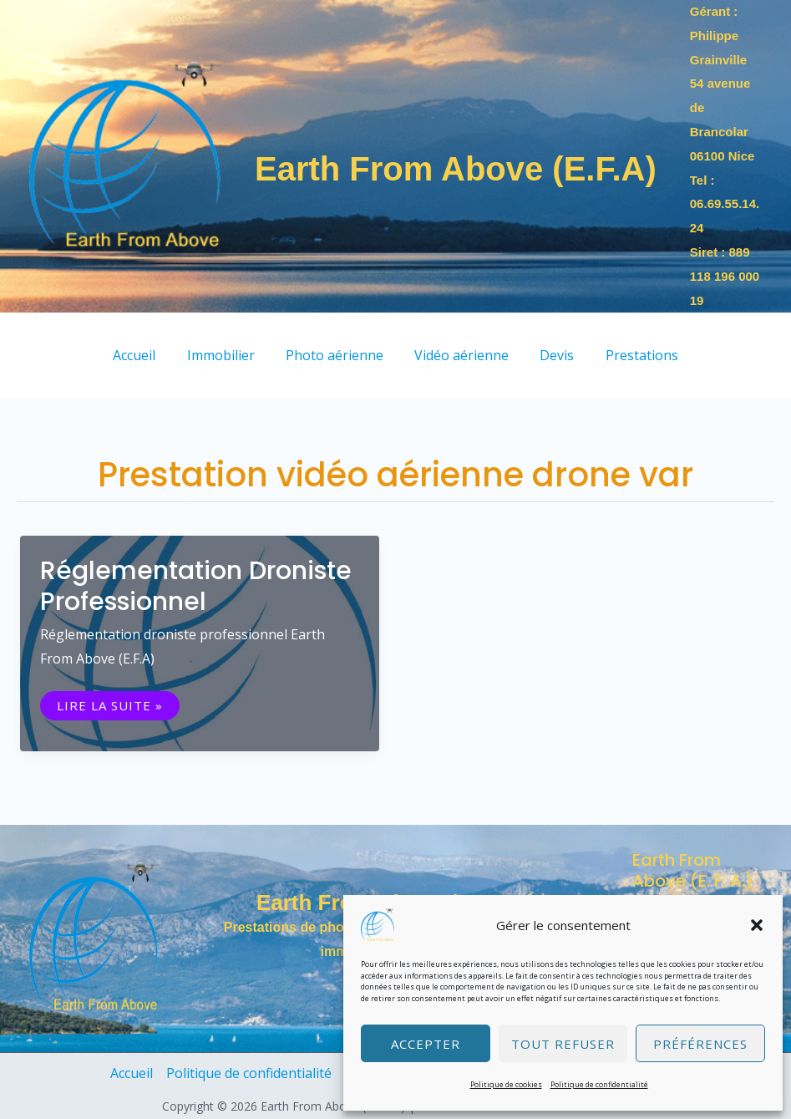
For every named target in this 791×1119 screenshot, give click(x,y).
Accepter (425, 1043)
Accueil (131, 1073)
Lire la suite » (118, 705)
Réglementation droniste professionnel (196, 586)
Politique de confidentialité (599, 1084)
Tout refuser (563, 1043)
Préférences (700, 1043)
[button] (756, 925)
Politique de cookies (506, 1084)
